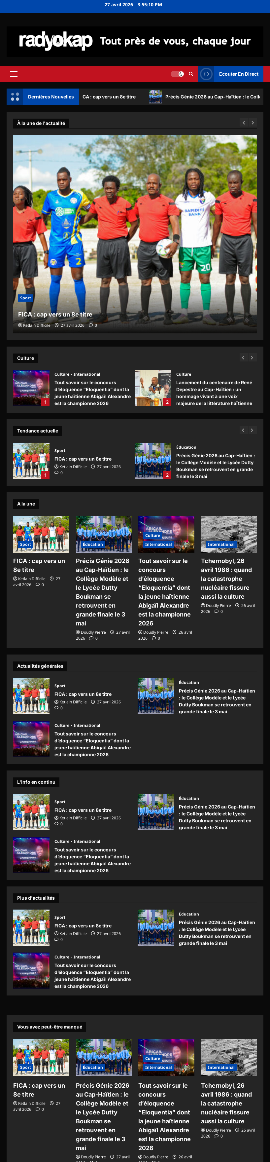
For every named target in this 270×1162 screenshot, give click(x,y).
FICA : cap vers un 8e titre (112, 96)
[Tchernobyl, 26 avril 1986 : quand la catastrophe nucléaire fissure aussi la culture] (229, 534)
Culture (62, 374)
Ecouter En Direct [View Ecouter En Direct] (228, 74)
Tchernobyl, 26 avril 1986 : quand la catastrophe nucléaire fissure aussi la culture (227, 576)
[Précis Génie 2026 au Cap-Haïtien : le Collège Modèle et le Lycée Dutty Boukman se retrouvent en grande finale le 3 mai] (104, 534)
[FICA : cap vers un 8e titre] (135, 234)
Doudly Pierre (93, 616)
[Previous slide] (244, 357)
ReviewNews (156, 1154)
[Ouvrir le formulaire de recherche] (191, 73)
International (87, 374)
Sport (25, 298)
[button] (14, 74)
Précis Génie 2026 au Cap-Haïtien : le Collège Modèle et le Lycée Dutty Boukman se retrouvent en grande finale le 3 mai (153, 461)
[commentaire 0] (93, 325)
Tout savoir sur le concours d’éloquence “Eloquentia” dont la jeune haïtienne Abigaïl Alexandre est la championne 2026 (31, 388)
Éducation (186, 447)
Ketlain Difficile (37, 325)
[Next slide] (253, 357)
